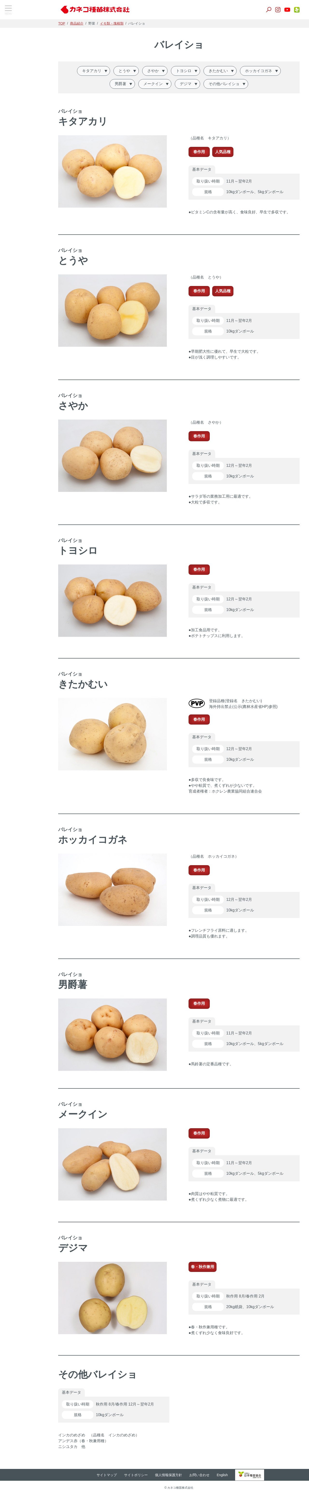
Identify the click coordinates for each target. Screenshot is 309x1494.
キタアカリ (98, 71)
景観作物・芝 (20, 77)
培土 (12, 88)
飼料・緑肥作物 (21, 64)
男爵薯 (127, 84)
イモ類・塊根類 (121, 23)
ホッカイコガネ (265, 71)
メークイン (160, 84)
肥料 (12, 100)
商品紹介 (86, 23)
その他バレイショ (231, 84)
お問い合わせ (207, 1474)
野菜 (12, 52)
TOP (13, 26)
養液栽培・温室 (21, 112)
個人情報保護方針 (176, 1474)
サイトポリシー (143, 1474)
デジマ (192, 84)
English (229, 1474)
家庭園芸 (16, 137)
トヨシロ (190, 71)
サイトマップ (114, 1474)
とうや (131, 71)
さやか (160, 71)
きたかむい (225, 71)
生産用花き (18, 124)
